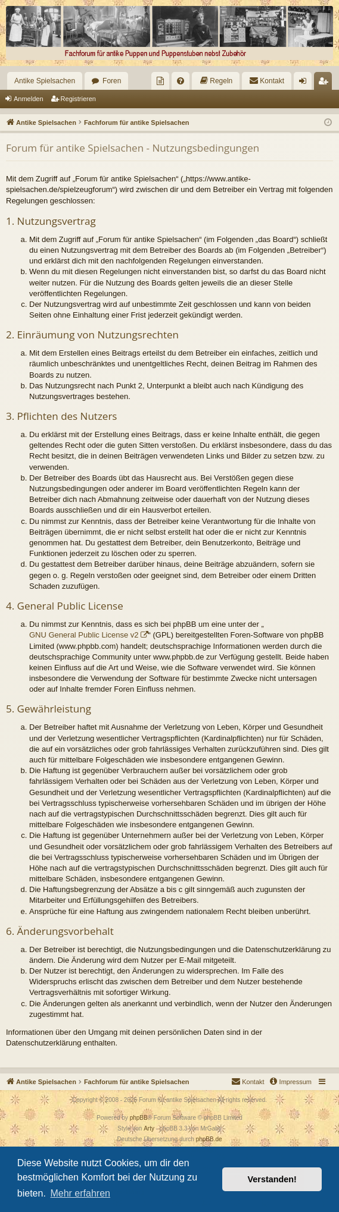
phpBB (139, 1117)
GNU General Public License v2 (84, 634)
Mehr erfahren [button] (80, 1193)
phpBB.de (209, 1139)
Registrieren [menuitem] (325, 83)
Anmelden (28, 98)
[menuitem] (160, 81)
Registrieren (78, 98)
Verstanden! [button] (272, 1179)
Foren (111, 81)
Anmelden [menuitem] (305, 83)
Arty (149, 1128)
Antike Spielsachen (44, 81)
